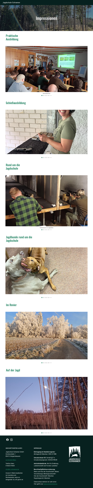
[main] (46, 18)
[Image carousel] (46, 71)
